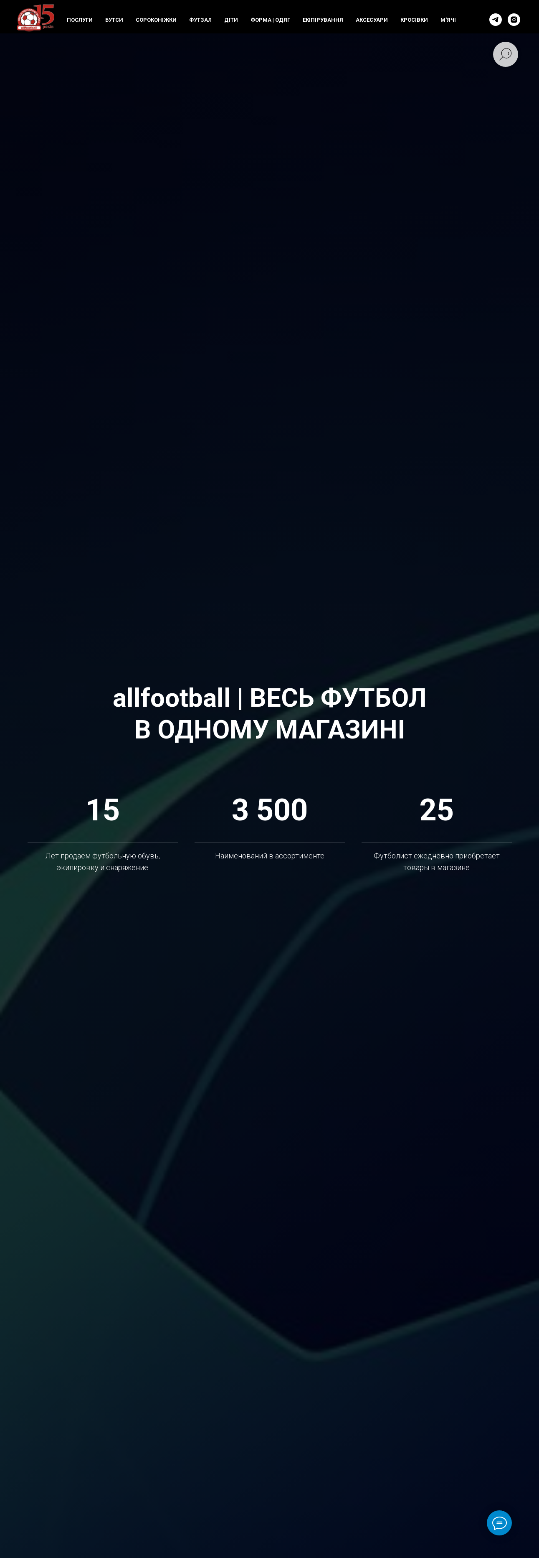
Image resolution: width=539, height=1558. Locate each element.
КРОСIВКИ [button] (414, 20)
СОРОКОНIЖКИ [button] (156, 20)
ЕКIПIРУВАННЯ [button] (323, 20)
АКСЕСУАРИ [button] (372, 20)
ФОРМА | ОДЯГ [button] (270, 20)
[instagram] (514, 19)
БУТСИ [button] (114, 20)
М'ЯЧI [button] (448, 20)
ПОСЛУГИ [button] (80, 20)
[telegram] (495, 19)
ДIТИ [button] (231, 20)
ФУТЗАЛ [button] (200, 20)
